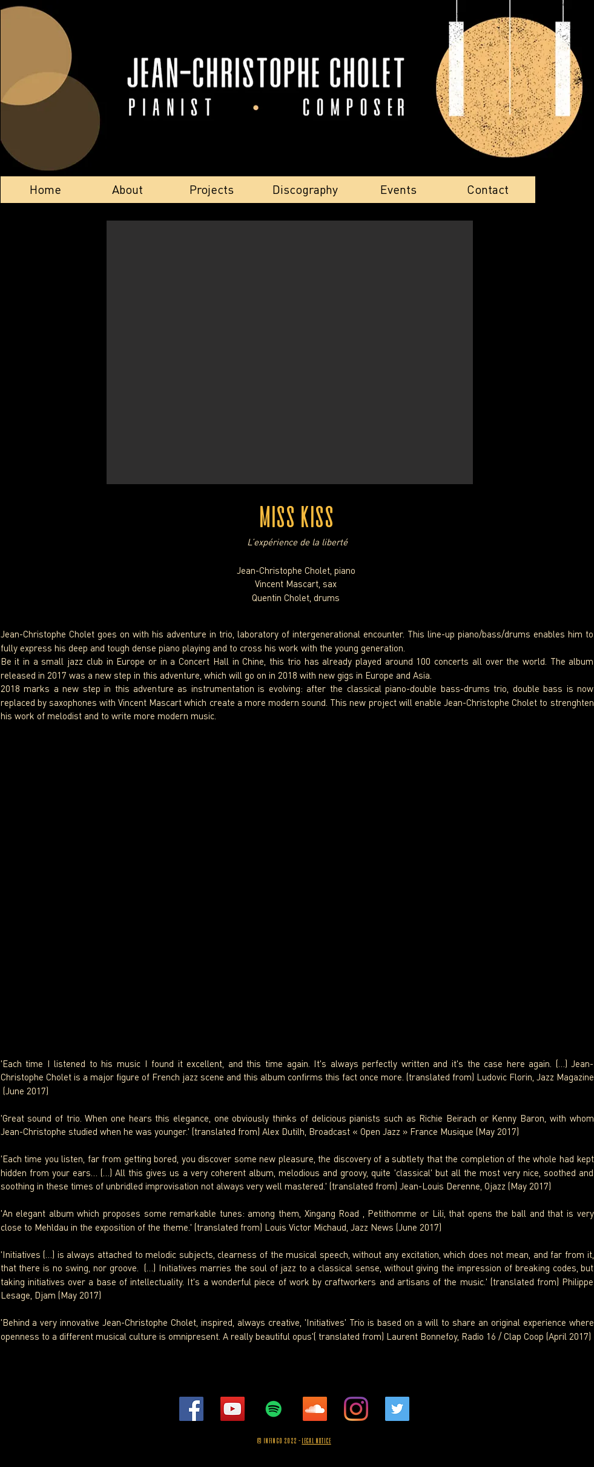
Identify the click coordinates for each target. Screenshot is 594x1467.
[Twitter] (397, 1409)
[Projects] (212, 189)
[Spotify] (274, 1409)
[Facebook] (191, 1409)
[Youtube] (232, 1409)
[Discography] (305, 189)
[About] (127, 189)
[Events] (398, 189)
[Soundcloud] (315, 1409)
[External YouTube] (297, 841)
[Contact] (488, 189)
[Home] (46, 189)
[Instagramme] (356, 1409)
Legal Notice (316, 1441)
